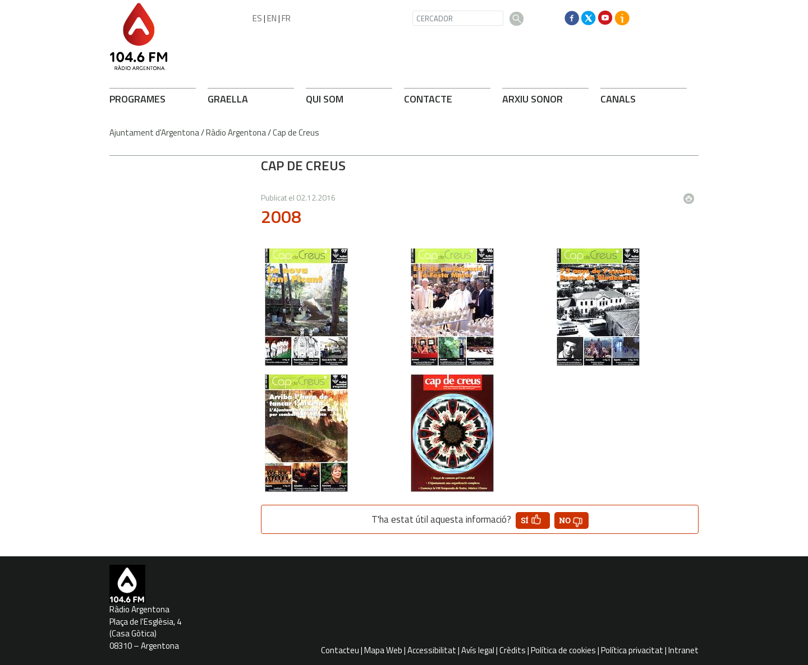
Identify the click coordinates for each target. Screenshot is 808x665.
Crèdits (512, 650)
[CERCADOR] (457, 18)
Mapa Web (383, 650)
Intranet (683, 650)
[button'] (533, 520)
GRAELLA (228, 98)
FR (286, 18)
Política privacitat (632, 650)
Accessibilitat (431, 650)
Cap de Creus (296, 132)
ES (257, 18)
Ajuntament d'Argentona (154, 132)
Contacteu (340, 650)
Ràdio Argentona (236, 132)
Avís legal (477, 650)
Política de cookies (563, 650)
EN (272, 18)
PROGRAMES (137, 98)
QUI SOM (324, 98)
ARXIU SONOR (532, 98)
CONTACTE (428, 98)
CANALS (618, 98)
